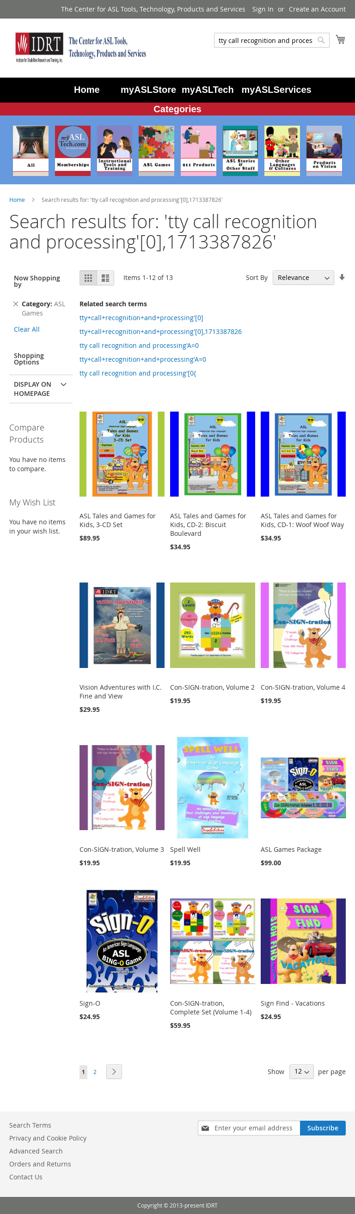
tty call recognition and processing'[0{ (138, 373)
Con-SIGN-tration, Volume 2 (212, 687)
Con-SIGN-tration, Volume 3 (122, 849)
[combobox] (272, 40)
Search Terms (30, 1125)
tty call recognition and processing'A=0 (139, 345)
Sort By (257, 277)
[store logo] (78, 47)
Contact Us (26, 1176)
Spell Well (185, 849)
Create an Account (317, 9)
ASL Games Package (291, 849)
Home (17, 199)
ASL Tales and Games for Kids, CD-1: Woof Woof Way (302, 520)
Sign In (263, 9)
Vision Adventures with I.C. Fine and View (121, 691)
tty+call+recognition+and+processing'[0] (141, 317)
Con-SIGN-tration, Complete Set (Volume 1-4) (210, 1007)
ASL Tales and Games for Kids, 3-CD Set (118, 520)
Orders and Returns (40, 1163)
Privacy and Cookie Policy (47, 1138)
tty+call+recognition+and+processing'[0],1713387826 (161, 331)
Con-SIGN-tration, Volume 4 (303, 687)
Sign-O (90, 1003)
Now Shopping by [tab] (37, 281)
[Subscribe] (323, 1128)
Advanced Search (36, 1151)
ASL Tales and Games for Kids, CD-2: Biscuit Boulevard (208, 524)
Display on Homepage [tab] (32, 389)
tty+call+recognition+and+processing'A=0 (143, 359)
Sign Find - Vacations (293, 1003)
